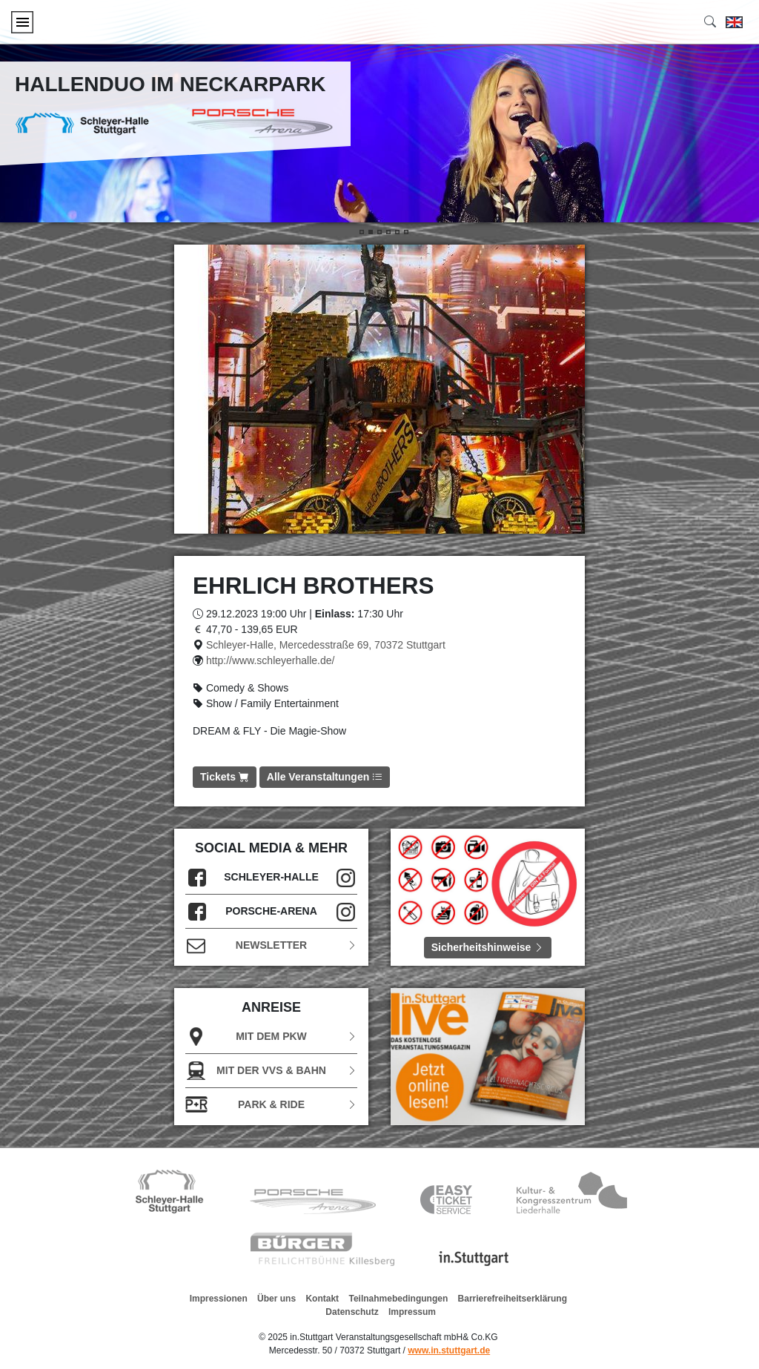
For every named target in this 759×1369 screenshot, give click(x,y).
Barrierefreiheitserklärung (512, 1298)
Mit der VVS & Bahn (271, 1070)
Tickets (224, 777)
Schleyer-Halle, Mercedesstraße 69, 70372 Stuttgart (325, 645)
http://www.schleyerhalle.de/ (270, 660)
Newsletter (271, 945)
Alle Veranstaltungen (324, 777)
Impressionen (219, 1298)
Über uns (276, 1298)
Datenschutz (351, 1312)
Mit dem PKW (271, 1036)
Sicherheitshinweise (488, 947)
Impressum (412, 1312)
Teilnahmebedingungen (398, 1298)
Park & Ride (271, 1104)
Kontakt (322, 1298)
